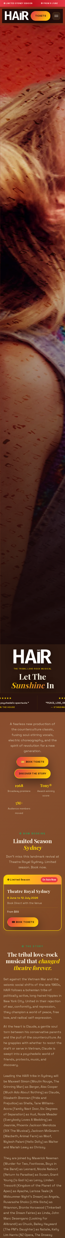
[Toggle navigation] (56, 16)
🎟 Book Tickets (23, 923)
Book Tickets (32, 762)
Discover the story (32, 774)
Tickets (40, 15)
